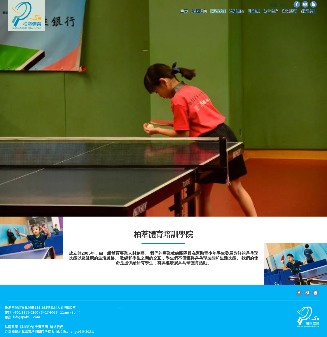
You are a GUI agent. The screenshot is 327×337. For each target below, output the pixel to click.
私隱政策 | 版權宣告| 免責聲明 (26, 326)
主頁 (184, 11)
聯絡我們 (308, 11)
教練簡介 (236, 11)
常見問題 (289, 11)
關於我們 (217, 11)
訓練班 (253, 11)
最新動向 (199, 11)
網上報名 (270, 11)
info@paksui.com (26, 317)
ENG (283, 5)
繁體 (273, 5)
